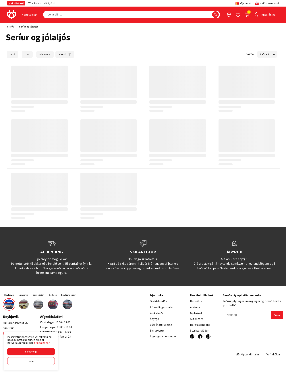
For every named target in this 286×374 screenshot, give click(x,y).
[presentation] (29, 14)
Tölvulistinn (34, 3)
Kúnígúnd (49, 3)
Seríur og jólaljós (28, 26)
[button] (31, 351)
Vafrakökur (273, 354)
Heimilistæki (16, 3)
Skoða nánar (42, 342)
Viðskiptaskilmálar (247, 354)
